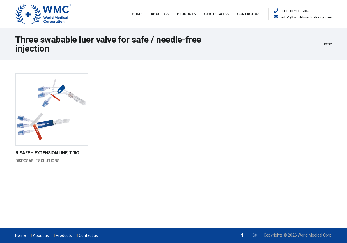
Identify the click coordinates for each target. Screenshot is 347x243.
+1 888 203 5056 (296, 11)
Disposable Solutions (37, 161)
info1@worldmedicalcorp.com (306, 17)
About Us (160, 14)
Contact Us (248, 14)
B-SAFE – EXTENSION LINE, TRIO (47, 153)
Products (186, 14)
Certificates (216, 14)
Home (137, 14)
